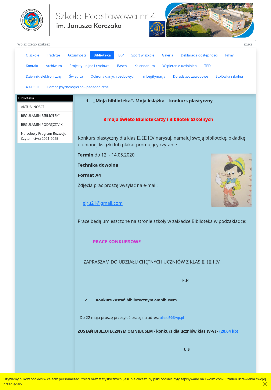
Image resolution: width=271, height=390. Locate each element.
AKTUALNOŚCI (32, 106)
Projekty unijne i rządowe (89, 65)
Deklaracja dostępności (199, 55)
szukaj (248, 44)
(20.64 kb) (229, 331)
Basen (122, 65)
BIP (121, 55)
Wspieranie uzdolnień (179, 65)
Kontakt (32, 65)
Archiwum (54, 65)
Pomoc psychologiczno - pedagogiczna (78, 87)
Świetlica (76, 76)
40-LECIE (33, 87)
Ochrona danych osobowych (113, 76)
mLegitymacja (154, 76)
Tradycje (53, 55)
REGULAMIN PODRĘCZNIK (42, 124)
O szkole (32, 55)
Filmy (229, 55)
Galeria (167, 55)
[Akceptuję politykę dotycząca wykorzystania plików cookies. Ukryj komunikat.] (265, 384)
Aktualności (77, 55)
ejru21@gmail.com (103, 203)
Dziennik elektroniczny (44, 76)
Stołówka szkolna (229, 76)
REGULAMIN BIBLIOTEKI (40, 115)
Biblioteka (102, 55)
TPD (207, 65)
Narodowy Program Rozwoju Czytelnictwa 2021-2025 (43, 136)
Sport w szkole (142, 55)
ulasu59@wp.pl (172, 317)
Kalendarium (144, 65)
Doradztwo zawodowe (190, 76)
